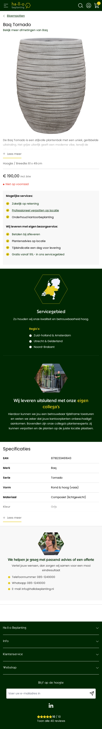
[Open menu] (6, 6)
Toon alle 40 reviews (51, 721)
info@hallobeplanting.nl (38, 589)
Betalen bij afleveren (26, 234)
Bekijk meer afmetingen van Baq (25, 30)
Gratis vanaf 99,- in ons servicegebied (38, 254)
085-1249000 (46, 577)
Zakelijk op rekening (25, 204)
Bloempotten (16, 16)
